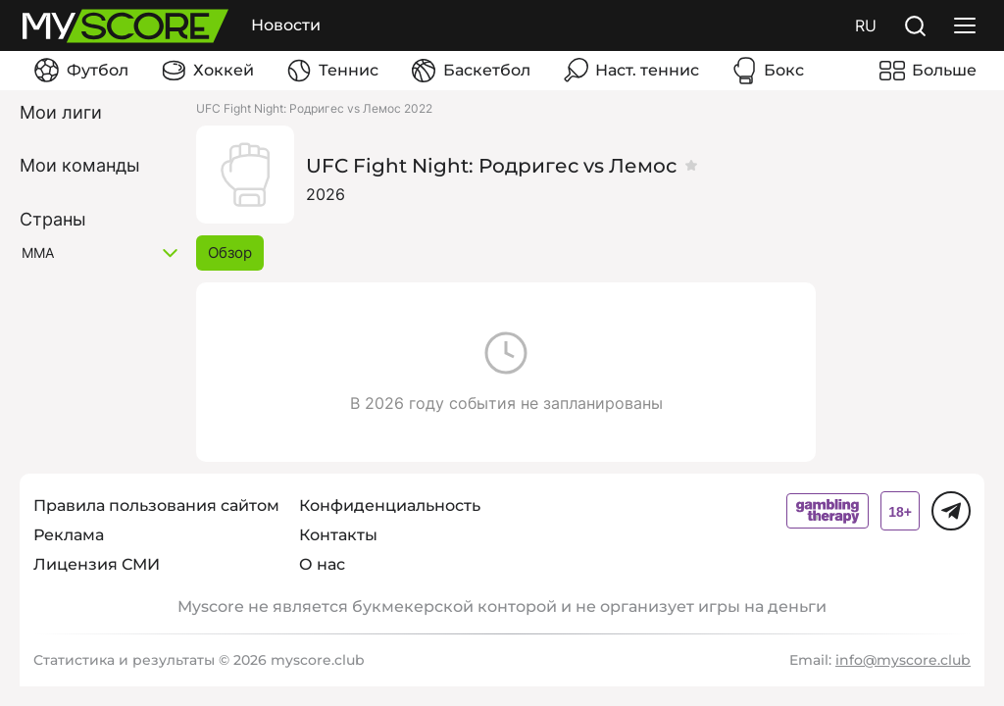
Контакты (338, 535)
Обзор (230, 252)
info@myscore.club (903, 660)
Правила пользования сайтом (156, 505)
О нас (322, 564)
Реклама (68, 535)
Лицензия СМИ (96, 564)
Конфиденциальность (389, 505)
